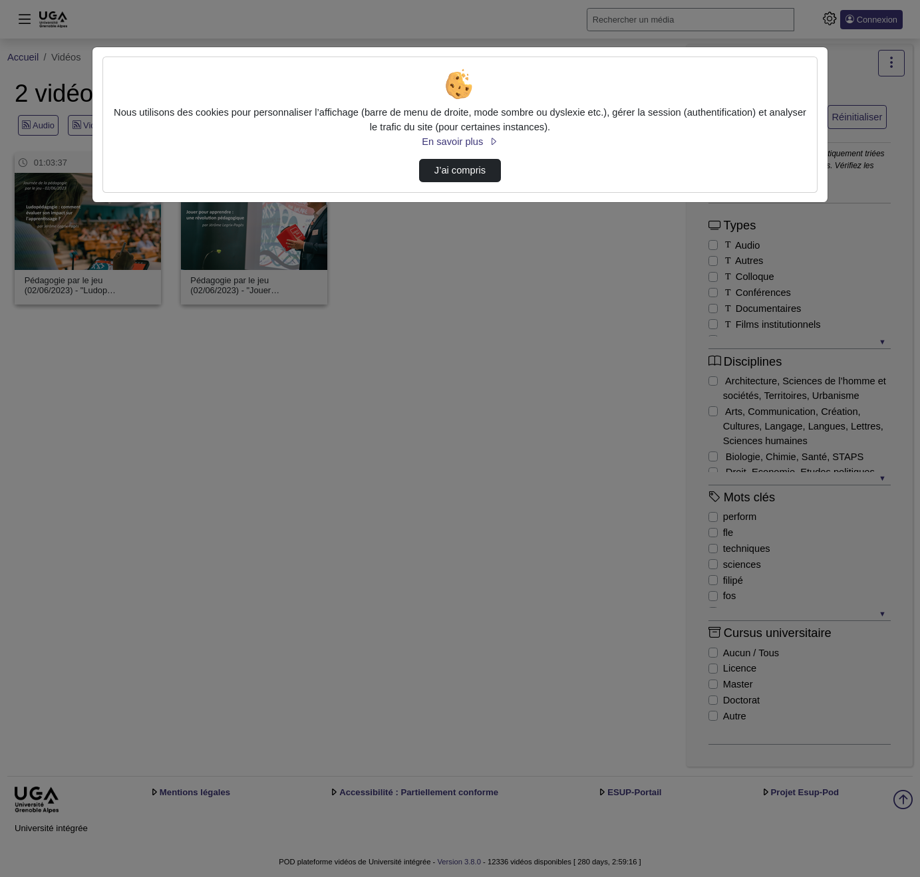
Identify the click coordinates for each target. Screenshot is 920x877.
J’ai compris (460, 170)
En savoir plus (460, 141)
